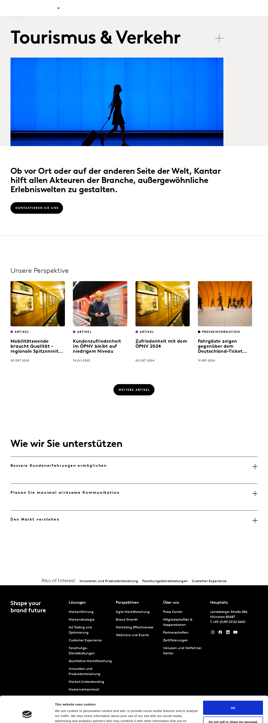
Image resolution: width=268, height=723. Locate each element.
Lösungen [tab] (49, 8)
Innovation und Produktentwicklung (109, 581)
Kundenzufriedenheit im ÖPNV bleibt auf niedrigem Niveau (97, 346)
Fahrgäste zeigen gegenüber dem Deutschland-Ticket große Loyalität (220, 349)
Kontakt (206, 8)
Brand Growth (127, 619)
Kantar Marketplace (106, 8)
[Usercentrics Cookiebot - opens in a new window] (27, 715)
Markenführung (81, 612)
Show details (64, 715)
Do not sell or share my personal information (233, 700)
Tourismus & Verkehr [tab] (95, 39)
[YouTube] (235, 633)
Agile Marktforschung (132, 612)
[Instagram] (212, 633)
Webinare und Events (132, 635)
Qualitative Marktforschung (90, 661)
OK (233, 685)
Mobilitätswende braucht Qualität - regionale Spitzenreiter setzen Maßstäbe (36, 349)
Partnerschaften (175, 632)
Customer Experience (209, 581)
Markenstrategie (82, 619)
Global (246, 8)
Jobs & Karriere (226, 8)
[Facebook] (220, 633)
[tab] (134, 470)
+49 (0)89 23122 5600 (229, 622)
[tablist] (117, 36)
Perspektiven (75, 8)
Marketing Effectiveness (134, 627)
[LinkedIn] (227, 633)
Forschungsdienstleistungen (165, 581)
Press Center (173, 612)
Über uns (189, 8)
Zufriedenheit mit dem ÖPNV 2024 (161, 344)
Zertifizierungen (175, 640)
